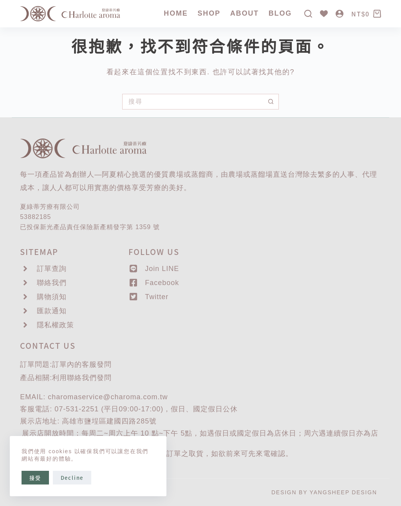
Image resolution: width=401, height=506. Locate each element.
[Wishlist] (324, 14)
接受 (35, 477)
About (244, 13)
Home (176, 13)
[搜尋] (308, 14)
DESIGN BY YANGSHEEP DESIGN (324, 492)
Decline (72, 477)
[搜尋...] (192, 101)
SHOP (209, 13)
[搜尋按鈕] (271, 101)
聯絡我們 (82, 378)
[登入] (339, 14)
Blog (280, 13)
